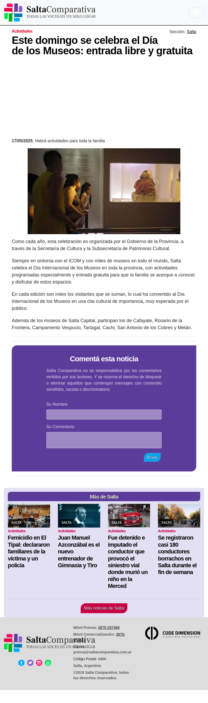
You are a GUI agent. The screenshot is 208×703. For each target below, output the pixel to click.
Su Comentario (60, 426)
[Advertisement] (110, 98)
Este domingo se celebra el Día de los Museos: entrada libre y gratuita (102, 45)
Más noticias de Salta (104, 608)
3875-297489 (109, 627)
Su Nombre (57, 404)
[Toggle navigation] (196, 12)
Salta (191, 31)
